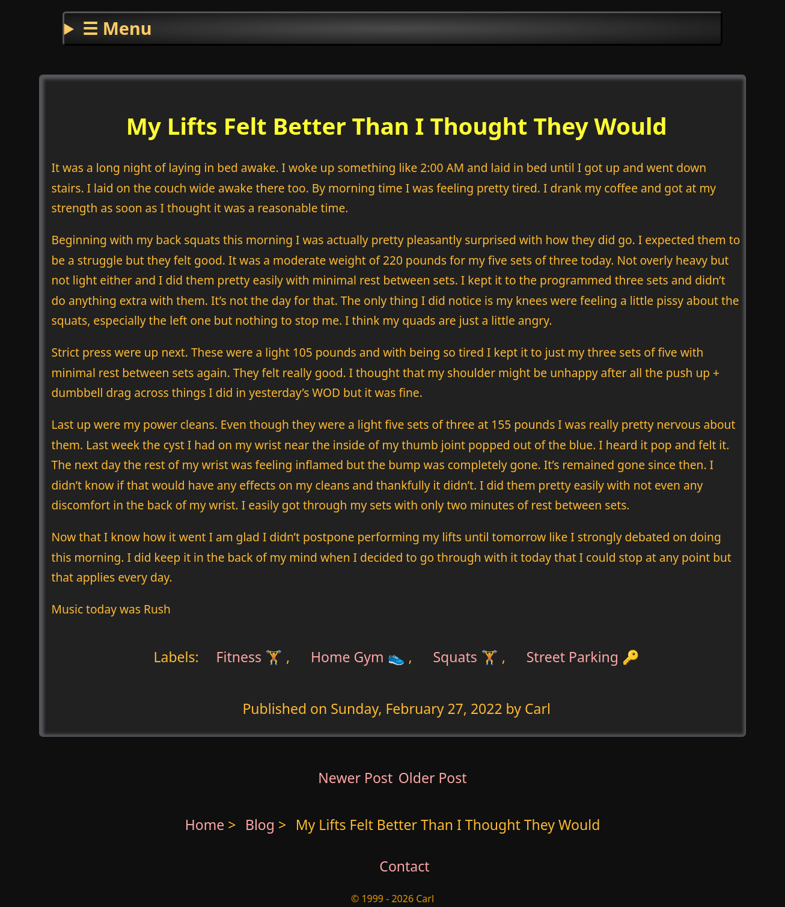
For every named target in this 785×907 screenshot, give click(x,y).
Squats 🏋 (465, 656)
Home (205, 824)
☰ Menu (116, 28)
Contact (404, 866)
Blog (261, 824)
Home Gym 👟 (358, 656)
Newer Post (355, 777)
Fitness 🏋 (249, 656)
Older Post (433, 777)
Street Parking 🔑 (583, 656)
